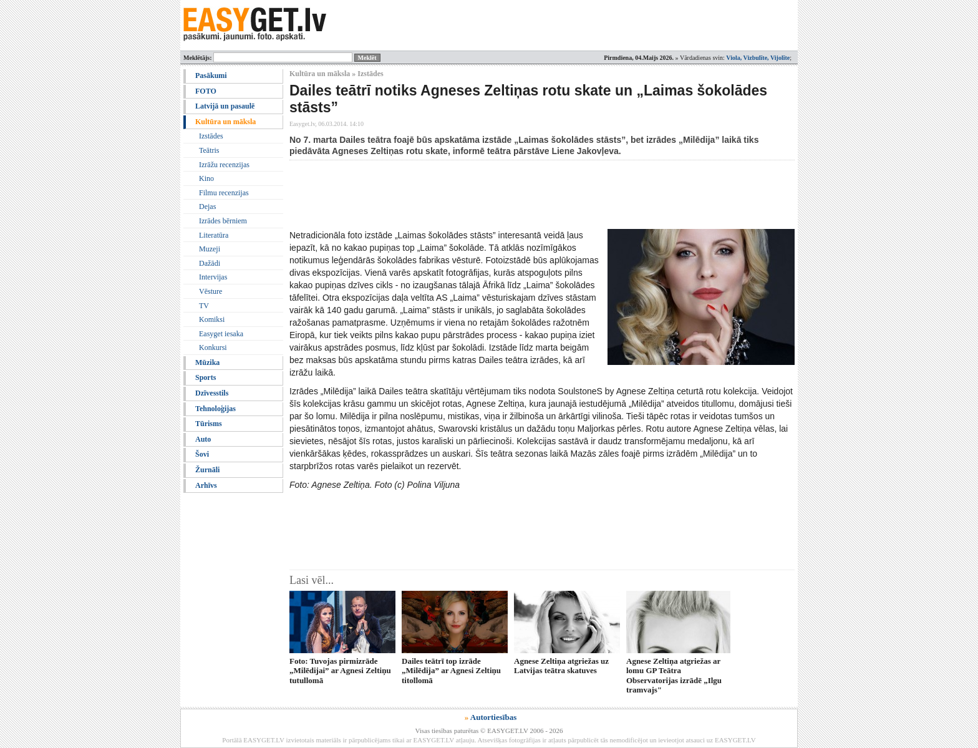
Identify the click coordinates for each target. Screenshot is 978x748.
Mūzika (207, 362)
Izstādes (211, 136)
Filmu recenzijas (224, 192)
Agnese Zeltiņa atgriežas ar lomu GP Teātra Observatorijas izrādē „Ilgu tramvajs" (674, 675)
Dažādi (209, 263)
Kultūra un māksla (225, 121)
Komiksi (212, 319)
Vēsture (210, 291)
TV (204, 305)
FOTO (205, 91)
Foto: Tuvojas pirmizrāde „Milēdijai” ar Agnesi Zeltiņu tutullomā (340, 670)
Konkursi (213, 347)
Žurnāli (207, 469)
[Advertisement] (516, 195)
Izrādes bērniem (223, 220)
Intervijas (213, 277)
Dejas (207, 206)
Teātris (209, 150)
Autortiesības (493, 717)
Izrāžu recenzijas (224, 164)
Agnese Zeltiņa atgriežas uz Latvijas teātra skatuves (561, 665)
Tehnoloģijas (215, 408)
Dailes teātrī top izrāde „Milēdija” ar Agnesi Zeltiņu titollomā (451, 670)
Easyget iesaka (221, 333)
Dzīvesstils (211, 393)
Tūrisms (208, 423)
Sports (205, 377)
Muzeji (209, 249)
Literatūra (213, 235)
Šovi (202, 454)
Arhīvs (206, 485)
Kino (206, 178)
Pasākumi (211, 75)
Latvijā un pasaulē (224, 106)
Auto (203, 439)
